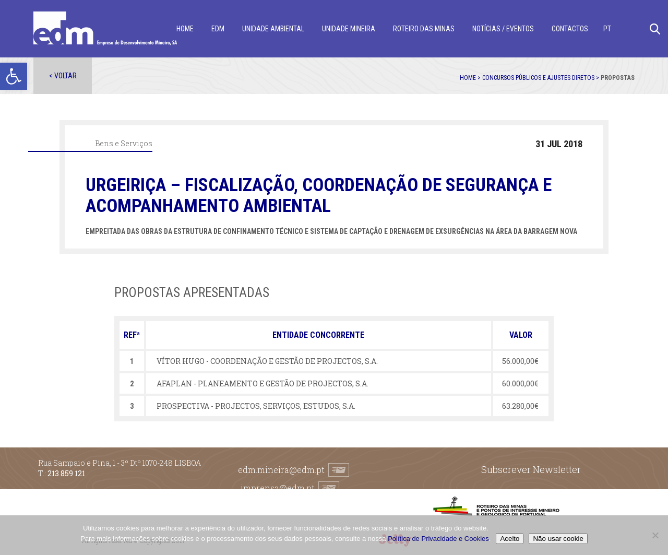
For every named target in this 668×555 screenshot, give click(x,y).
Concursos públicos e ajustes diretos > (541, 77)
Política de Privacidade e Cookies (438, 538)
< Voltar (63, 76)
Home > (471, 77)
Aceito (509, 538)
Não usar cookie (558, 538)
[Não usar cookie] (655, 535)
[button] (13, 76)
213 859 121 (66, 473)
